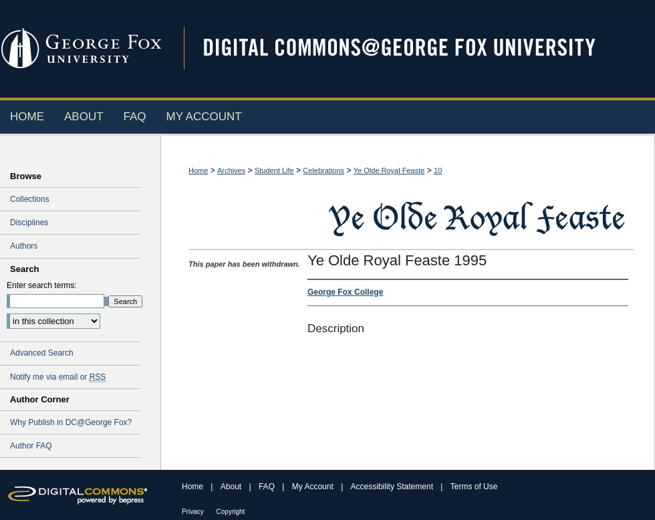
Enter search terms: (42, 285)
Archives (231, 170)
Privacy (194, 511)
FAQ (268, 486)
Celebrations (323, 170)
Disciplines (29, 222)
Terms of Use (474, 486)
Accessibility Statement (393, 486)
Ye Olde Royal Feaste (389, 170)
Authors (23, 246)
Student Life (274, 170)
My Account (314, 486)
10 (438, 170)
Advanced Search (42, 353)
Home (198, 170)
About (232, 486)
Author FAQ (31, 445)
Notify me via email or (58, 377)
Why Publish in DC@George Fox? (71, 422)
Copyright (231, 511)
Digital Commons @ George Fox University (411, 48)
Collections (29, 199)
